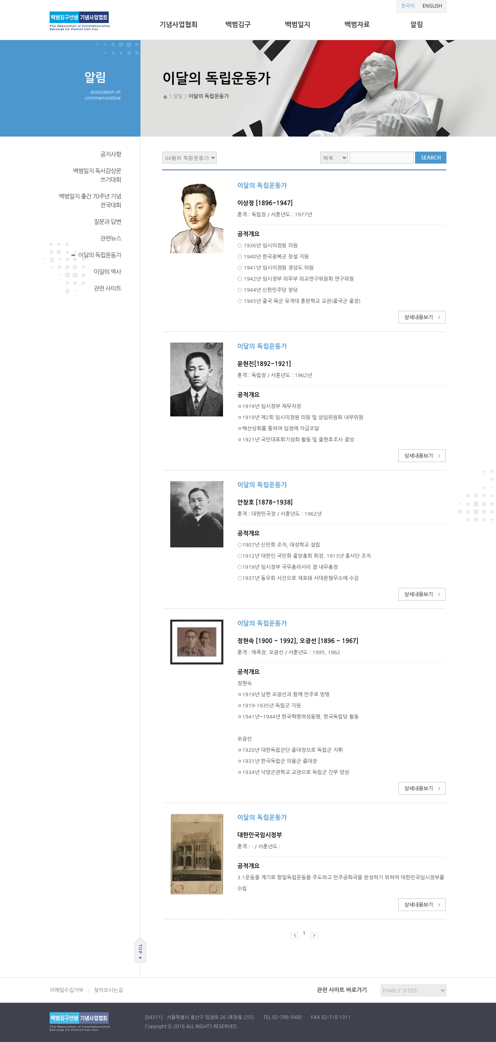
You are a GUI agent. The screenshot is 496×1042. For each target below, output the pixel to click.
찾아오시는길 (108, 990)
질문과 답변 (107, 222)
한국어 (408, 6)
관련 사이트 (107, 288)
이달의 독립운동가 (96, 254)
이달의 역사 (107, 272)
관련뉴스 (110, 238)
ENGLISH (432, 6)
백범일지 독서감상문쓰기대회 (97, 175)
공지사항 (110, 154)
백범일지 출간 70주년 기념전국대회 (90, 200)
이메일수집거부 (67, 990)
